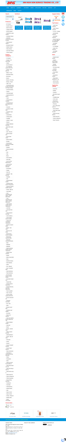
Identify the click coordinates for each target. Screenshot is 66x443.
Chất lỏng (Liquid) (9, 93)
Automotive (55, 88)
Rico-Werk (8, 313)
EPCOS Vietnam (9, 31)
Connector (8, 107)
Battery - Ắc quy (9, 72)
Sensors (7, 343)
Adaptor (7, 63)
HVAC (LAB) (55, 99)
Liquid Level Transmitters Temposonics (8, 221)
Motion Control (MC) (10, 257)
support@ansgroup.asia (12, 432)
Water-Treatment (56, 120)
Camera (7, 91)
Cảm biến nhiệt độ (9, 89)
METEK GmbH (55, 81)
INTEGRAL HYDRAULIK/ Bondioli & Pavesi (10, 39)
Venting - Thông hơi (9, 395)
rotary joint (8, 325)
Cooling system (9, 116)
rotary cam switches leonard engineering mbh (10, 319)
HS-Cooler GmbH (56, 67)
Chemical (54, 92)
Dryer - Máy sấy (9, 131)
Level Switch (8, 191)
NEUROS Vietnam (9, 260)
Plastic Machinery (9, 271)
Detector (7, 122)
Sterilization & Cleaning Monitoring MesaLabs (9, 354)
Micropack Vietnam (9, 45)
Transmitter (8, 384)
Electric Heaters (9, 139)
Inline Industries (56, 82)
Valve (7, 390)
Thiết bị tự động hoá (56, 118)
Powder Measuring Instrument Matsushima (9, 288)
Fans (7, 152)
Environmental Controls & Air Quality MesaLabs (9, 144)
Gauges (7, 170)
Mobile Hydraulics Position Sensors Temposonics (9, 249)
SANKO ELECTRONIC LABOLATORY (55, 61)
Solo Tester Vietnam (10, 50)
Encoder (7, 141)
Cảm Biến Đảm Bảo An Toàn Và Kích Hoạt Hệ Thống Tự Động (10, 86)
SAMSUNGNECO (9, 334)
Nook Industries (9, 262)
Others (7, 264)
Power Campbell (9, 290)
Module (7, 255)
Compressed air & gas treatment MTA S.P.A (9, 104)
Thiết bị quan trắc (9, 374)
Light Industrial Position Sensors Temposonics (9, 205)
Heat (7, 178)
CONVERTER (8, 114)
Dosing (7, 129)
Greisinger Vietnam (9, 36)
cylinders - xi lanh (9, 120)
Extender (8, 147)
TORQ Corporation (9, 378)
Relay (7, 305)
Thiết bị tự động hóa (10, 376)
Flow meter (8, 159)
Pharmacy (55, 103)
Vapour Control (9, 392)
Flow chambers (9, 157)
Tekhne (7, 357)
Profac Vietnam (9, 48)
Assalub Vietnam (9, 25)
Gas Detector (8, 168)
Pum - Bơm (8, 303)
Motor (7, 259)
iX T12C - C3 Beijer (56, 31)
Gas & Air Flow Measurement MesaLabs (9, 165)
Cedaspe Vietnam (9, 29)
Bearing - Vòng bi (9, 81)
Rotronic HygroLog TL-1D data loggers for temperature (56, 40)
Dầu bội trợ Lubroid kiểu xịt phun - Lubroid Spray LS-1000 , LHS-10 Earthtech (37, 29)
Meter (7, 242)
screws (7, 341)
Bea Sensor (8, 76)
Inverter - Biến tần (9, 189)
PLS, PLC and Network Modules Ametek (9, 276)
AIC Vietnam (8, 24)
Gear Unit (8, 172)
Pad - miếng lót (9, 266)
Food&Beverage (56, 97)
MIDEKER (8, 244)
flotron (7, 155)
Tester (7, 360)
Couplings (8, 118)
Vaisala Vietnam (9, 388)
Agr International (9, 64)
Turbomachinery (9, 386)
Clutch (7, 98)
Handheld (8, 176)
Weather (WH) (9, 397)
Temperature (8, 358)
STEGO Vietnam (9, 52)
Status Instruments (9, 351)
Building (54, 90)
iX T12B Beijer (55, 46)
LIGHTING (8, 208)
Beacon (7, 78)
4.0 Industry (8, 58)
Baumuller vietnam (9, 74)
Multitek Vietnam (9, 47)
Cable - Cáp (8, 83)
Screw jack (8, 339)
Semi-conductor (56, 108)
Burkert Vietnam (9, 27)
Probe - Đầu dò (9, 292)
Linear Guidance (9, 215)
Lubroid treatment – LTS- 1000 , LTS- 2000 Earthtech (19, 27)
